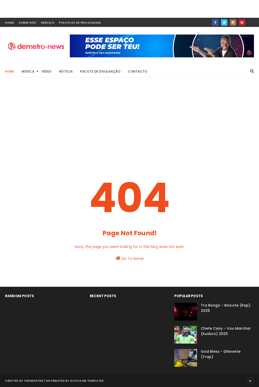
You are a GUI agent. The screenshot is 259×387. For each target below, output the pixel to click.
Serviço (48, 23)
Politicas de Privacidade (80, 23)
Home (9, 71)
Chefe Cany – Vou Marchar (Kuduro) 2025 (226, 331)
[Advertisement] (129, 124)
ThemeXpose (34, 381)
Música (28, 71)
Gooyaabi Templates (87, 381)
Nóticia (66, 71)
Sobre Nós (27, 23)
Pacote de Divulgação (100, 71)
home (9, 23)
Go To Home (130, 258)
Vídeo (47, 71)
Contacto (137, 71)
